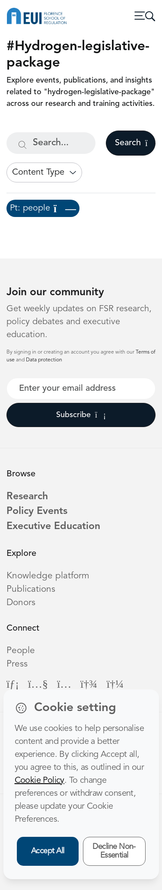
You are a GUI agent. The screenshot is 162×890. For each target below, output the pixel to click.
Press (17, 664)
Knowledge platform (47, 576)
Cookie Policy (39, 780)
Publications (30, 589)
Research (27, 497)
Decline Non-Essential (114, 851)
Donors (20, 602)
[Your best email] (81, 388)
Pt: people (43, 208)
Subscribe (81, 415)
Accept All (47, 851)
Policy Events (36, 512)
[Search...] (50, 143)
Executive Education (53, 527)
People (20, 650)
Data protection (44, 360)
